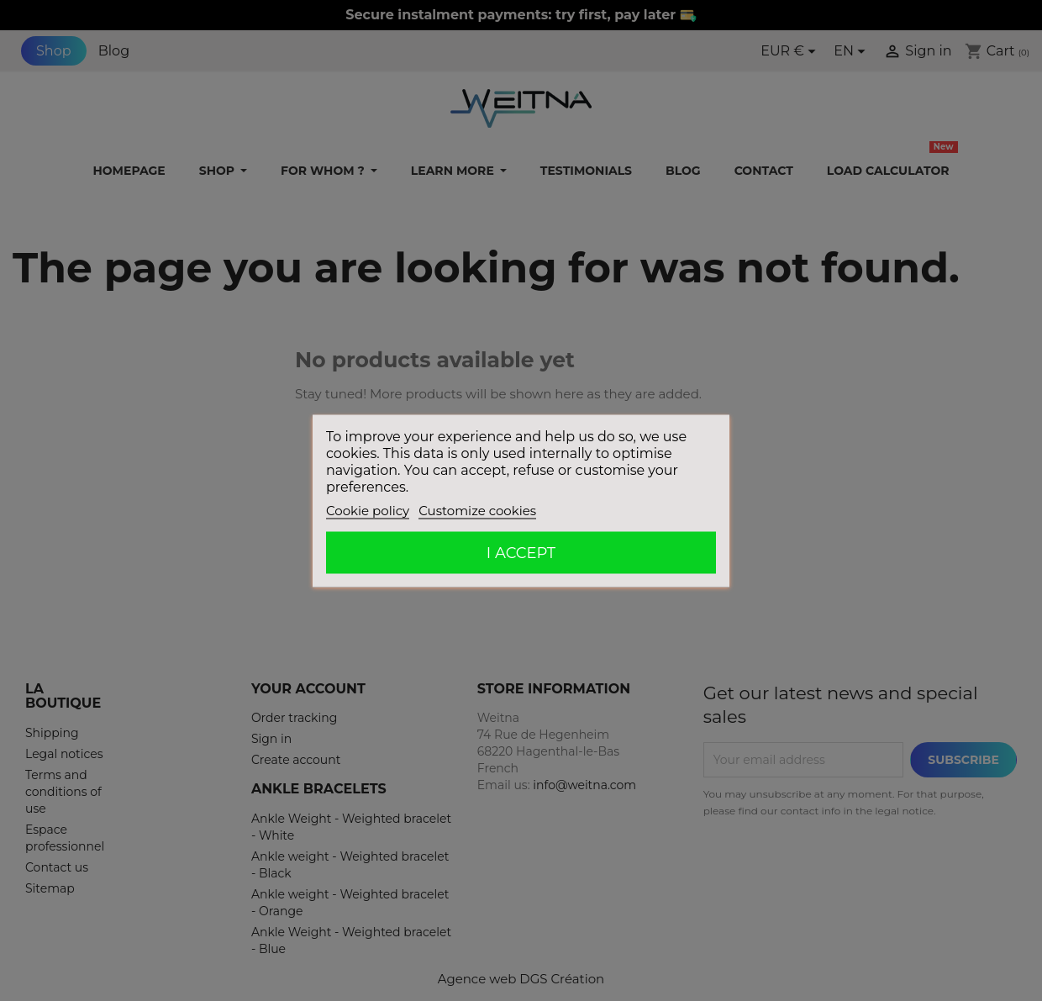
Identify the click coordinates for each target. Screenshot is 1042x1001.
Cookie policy (367, 510)
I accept (521, 552)
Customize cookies (477, 510)
